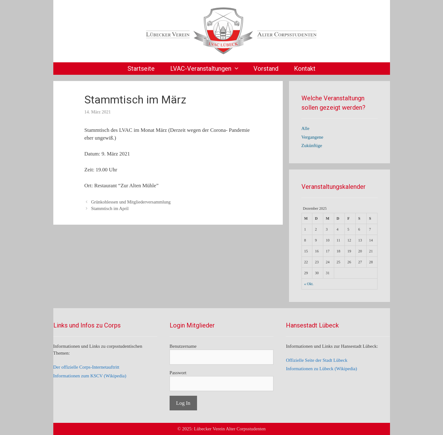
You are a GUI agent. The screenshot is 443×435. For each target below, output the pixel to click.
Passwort (178, 372)
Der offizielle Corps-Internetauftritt (86, 367)
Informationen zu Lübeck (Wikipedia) (321, 368)
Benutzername (183, 346)
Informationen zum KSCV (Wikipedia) (90, 375)
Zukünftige (311, 145)
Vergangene (312, 137)
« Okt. (309, 284)
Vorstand (265, 68)
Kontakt (304, 68)
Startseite (141, 68)
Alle (305, 128)
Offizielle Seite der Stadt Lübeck (316, 360)
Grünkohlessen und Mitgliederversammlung (131, 201)
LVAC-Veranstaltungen (208, 68)
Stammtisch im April (109, 208)
